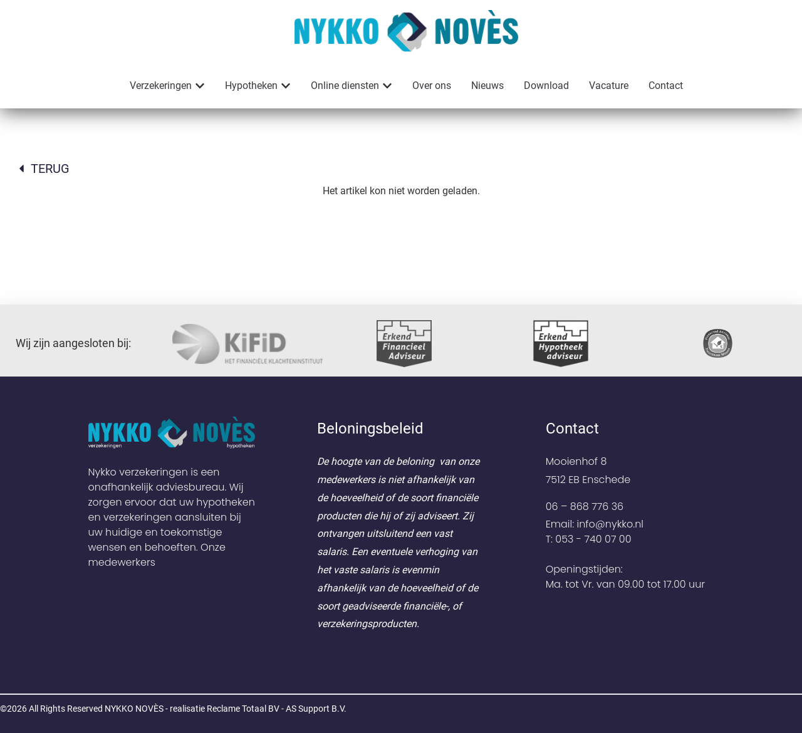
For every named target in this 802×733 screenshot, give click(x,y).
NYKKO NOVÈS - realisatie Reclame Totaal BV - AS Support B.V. (225, 709)
